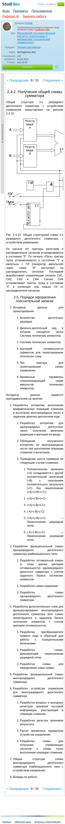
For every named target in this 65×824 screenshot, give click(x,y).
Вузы (6, 11)
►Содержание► (2, 133)
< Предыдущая (17, 80)
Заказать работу (34, 16)
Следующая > (53, 80)
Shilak (29, 23)
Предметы (20, 11)
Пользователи (42, 11)
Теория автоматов (29, 47)
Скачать (27, 67)
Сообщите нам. (42, 30)
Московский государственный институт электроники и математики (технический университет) (36, 38)
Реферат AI (10, 16)
